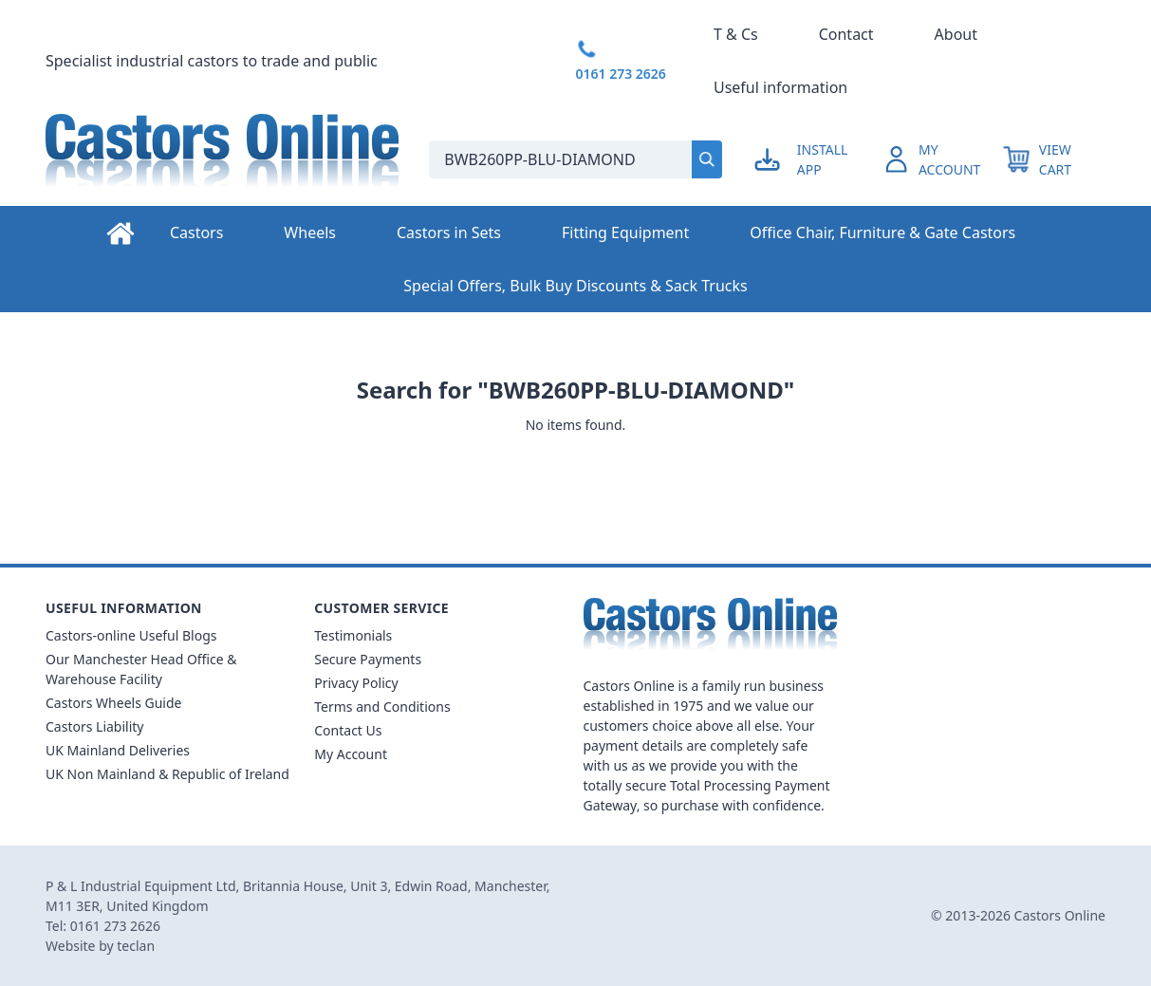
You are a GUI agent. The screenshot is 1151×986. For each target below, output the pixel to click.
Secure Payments (367, 659)
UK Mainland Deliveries (118, 750)
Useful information (780, 87)
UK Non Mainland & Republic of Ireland (167, 774)
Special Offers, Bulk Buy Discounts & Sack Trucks (575, 285)
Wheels (310, 232)
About (956, 34)
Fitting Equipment (625, 232)
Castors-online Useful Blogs (131, 635)
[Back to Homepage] (222, 160)
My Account (350, 754)
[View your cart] (1053, 159)
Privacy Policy (356, 683)
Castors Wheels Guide (113, 703)
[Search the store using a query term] (553, 159)
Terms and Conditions (382, 707)
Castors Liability (95, 726)
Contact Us (347, 730)
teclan (136, 946)
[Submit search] (707, 159)
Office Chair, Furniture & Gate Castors (882, 232)
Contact (846, 34)
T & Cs (736, 34)
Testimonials (353, 635)
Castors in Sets (449, 232)
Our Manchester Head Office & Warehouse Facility (141, 669)
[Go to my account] (817, 159)
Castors (196, 232)
